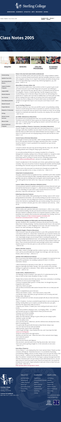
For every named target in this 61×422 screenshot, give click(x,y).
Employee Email (38, 379)
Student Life (44, 18)
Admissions (11, 12)
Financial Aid (50, 373)
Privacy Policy (24, 379)
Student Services (51, 377)
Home (1, 18)
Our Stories (5, 88)
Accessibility (50, 381)
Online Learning (38, 375)
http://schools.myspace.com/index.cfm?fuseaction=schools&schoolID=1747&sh (33, 207)
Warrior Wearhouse (52, 379)
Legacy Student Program (6, 77)
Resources (39, 12)
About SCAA (5, 112)
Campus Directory (25, 373)
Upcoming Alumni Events (6, 72)
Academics (19, 12)
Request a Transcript (7, 101)
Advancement (24, 371)
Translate (23, 381)
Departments (37, 369)
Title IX (48, 383)
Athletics (27, 12)
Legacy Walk (5, 81)
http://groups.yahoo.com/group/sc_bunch (27, 356)
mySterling (36, 381)
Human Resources (25, 377)
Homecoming (5, 65)
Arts (33, 12)
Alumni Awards (6, 85)
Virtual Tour (24, 375)
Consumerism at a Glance (53, 385)
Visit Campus (50, 369)
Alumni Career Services (5, 108)
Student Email (37, 377)
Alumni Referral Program (6, 116)
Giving (46, 12)
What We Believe (25, 369)
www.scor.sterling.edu (22, 322)
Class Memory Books (7, 91)
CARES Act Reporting (52, 388)
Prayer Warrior (6, 97)
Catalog (36, 383)
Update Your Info (6, 69)
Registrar (36, 373)
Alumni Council (6, 94)
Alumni (6, 18)
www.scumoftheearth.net (27, 150)
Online (43, 19)
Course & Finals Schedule (40, 371)
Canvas (48, 19)
